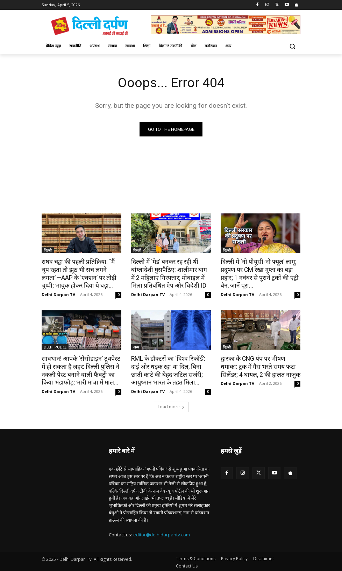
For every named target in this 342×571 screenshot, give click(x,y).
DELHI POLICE (55, 346)
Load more (171, 405)
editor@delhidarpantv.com (161, 533)
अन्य (136, 346)
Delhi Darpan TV (58, 293)
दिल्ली (48, 250)
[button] (292, 46)
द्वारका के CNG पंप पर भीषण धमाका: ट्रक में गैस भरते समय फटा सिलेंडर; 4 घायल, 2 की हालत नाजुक (259, 365)
